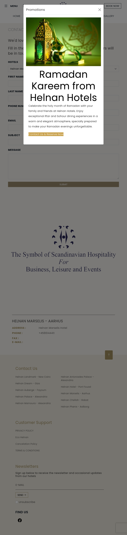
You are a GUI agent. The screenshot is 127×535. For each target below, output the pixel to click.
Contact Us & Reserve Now (46, 134)
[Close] (99, 9)
